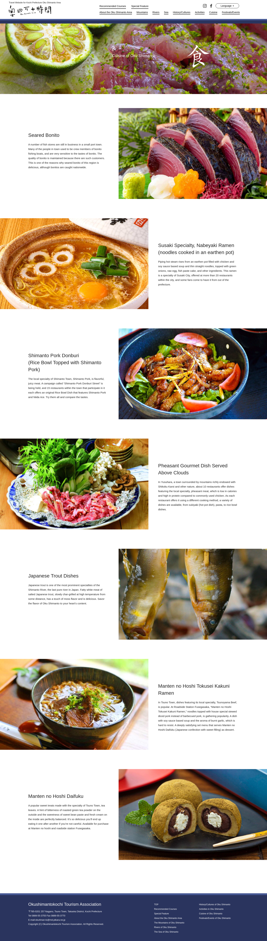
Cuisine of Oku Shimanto (210, 913)
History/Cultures (182, 12)
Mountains (142, 12)
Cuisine (213, 12)
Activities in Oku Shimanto (211, 909)
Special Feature (139, 6)
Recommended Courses (112, 6)
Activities (200, 12)
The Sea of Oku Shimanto (166, 932)
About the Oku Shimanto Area (115, 12)
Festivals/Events (231, 12)
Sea (166, 12)
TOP (156, 904)
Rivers (155, 12)
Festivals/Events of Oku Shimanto (215, 918)
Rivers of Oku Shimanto (165, 927)
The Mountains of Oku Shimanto (169, 923)
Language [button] (227, 5)
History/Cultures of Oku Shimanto (214, 904)
